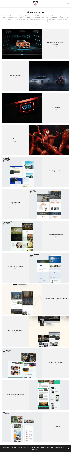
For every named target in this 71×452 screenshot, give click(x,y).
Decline (34, 449)
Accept (63, 447)
